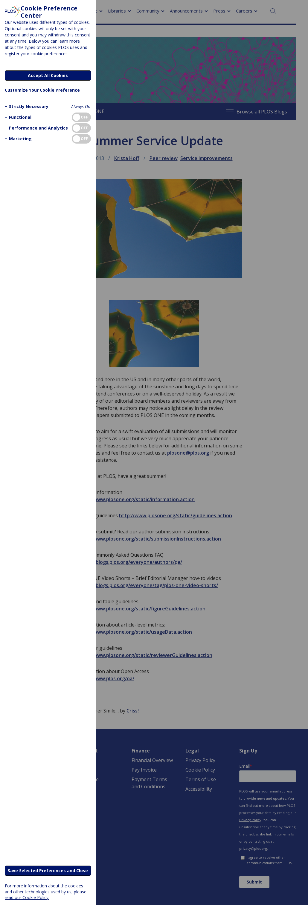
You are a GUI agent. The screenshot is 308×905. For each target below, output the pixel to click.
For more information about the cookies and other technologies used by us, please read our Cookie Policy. (45, 891)
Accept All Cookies (48, 75)
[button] (26, 106)
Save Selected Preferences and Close (48, 870)
